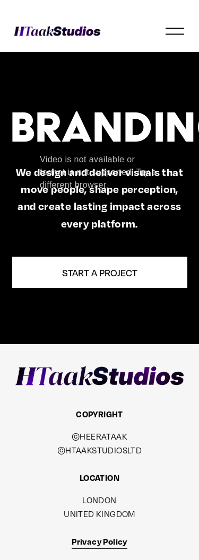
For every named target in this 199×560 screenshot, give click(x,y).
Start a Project (99, 272)
